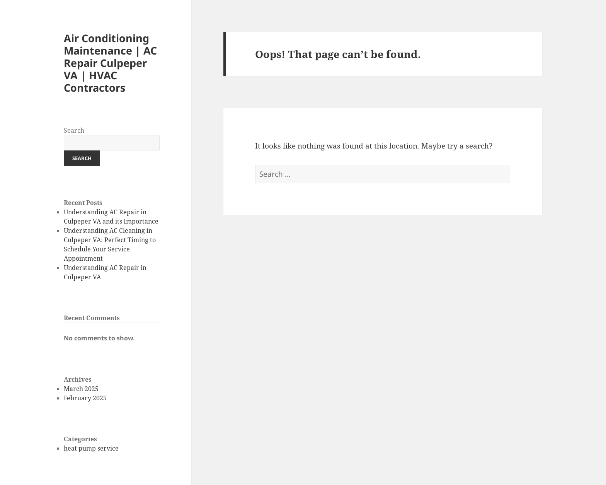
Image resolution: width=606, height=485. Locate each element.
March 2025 (81, 388)
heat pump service (91, 448)
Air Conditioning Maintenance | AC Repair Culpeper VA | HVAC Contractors (110, 63)
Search (74, 130)
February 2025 (85, 398)
